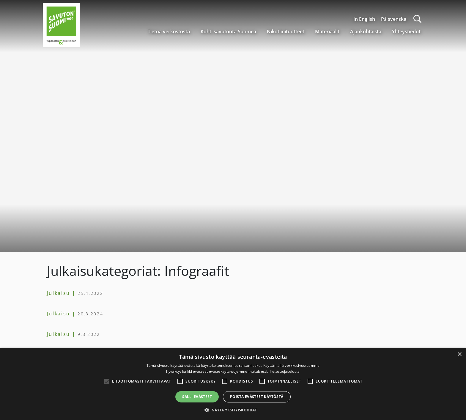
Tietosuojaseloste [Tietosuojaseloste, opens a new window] (284, 371)
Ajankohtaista (365, 31)
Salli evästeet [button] (197, 396)
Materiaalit (327, 31)
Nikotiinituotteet (285, 31)
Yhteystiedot (406, 31)
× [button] (459, 354)
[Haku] (417, 19)
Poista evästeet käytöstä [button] (257, 396)
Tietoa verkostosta (169, 31)
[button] (233, 410)
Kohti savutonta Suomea (228, 31)
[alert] (233, 384)
